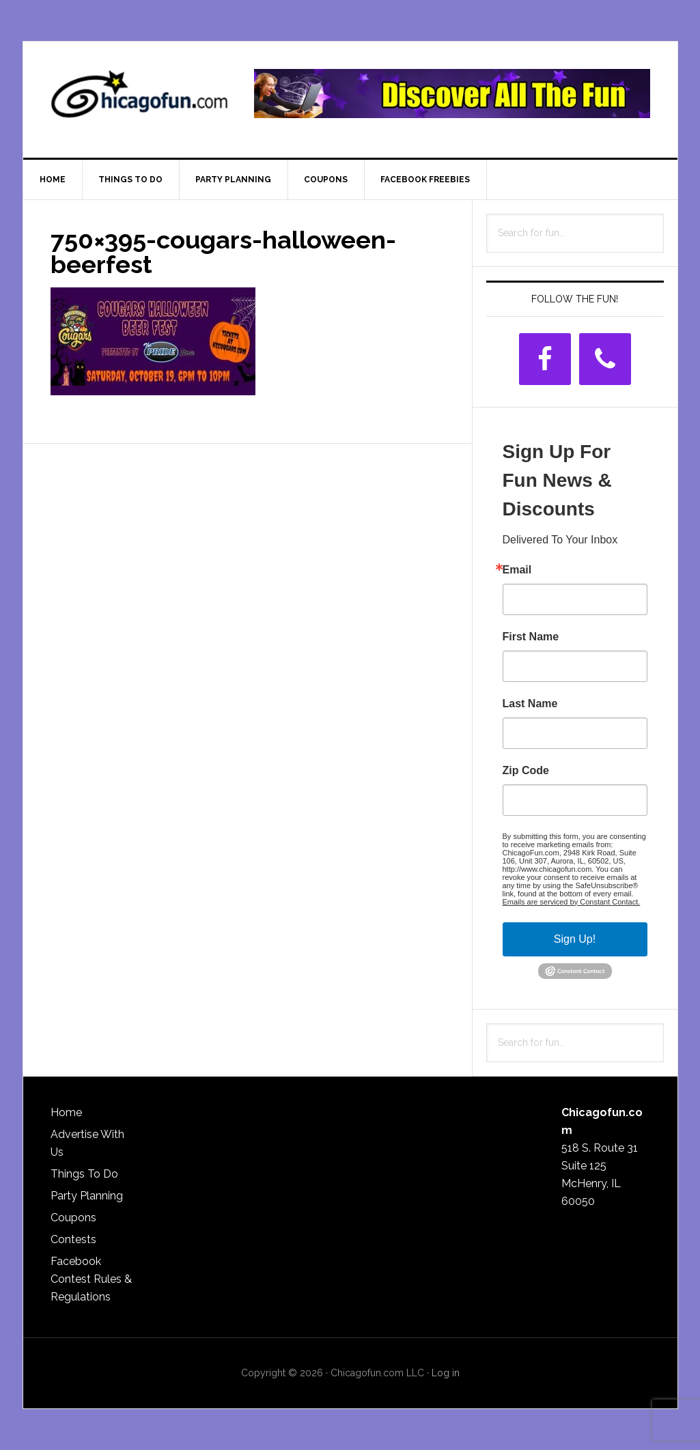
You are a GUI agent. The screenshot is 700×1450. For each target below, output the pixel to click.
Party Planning (87, 1195)
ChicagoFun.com (139, 99)
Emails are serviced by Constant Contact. (572, 902)
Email (517, 570)
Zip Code (526, 770)
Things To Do (84, 1173)
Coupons (73, 1217)
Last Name (530, 703)
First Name (531, 636)
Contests (73, 1239)
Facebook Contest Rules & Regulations (91, 1279)
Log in (446, 1372)
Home (66, 1112)
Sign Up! (575, 939)
